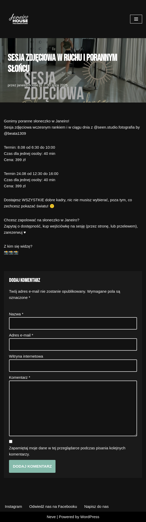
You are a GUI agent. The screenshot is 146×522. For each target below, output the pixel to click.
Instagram (13, 506)
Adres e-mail (21, 335)
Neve (51, 517)
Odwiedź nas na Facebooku (53, 506)
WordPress (89, 517)
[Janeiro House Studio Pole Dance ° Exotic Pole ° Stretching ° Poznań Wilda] (19, 19)
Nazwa (16, 314)
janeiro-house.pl (29, 85)
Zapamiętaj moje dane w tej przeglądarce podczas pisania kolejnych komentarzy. (67, 451)
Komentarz (19, 377)
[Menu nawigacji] (136, 19)
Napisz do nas (96, 506)
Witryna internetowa (26, 356)
